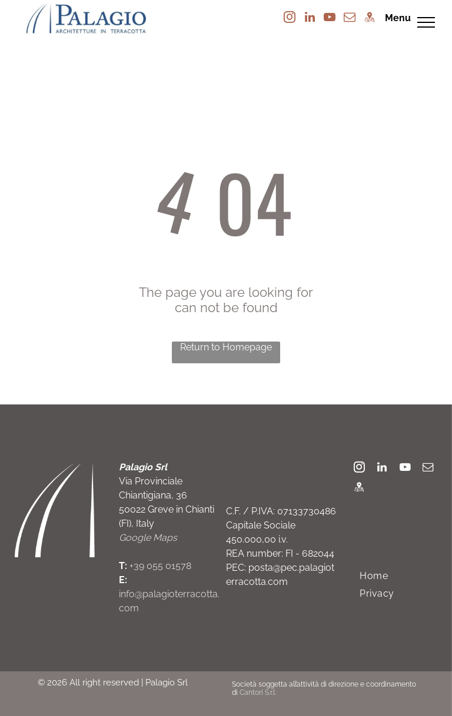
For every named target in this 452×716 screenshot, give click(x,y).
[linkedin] (309, 18)
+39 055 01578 (160, 565)
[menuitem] (374, 575)
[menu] (426, 22)
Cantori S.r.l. (258, 692)
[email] (349, 18)
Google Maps (148, 537)
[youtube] (329, 18)
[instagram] (289, 18)
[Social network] (369, 18)
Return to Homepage (226, 347)
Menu (398, 18)
